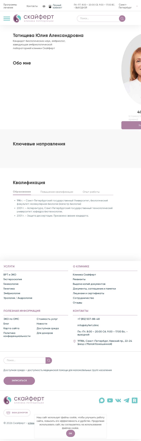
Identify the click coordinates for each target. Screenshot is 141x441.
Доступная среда (48, 330)
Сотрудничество (83, 300)
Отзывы (77, 305)
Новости (42, 326)
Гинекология (11, 286)
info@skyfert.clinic (88, 327)
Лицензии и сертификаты (88, 295)
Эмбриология (12, 295)
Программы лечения (10, 6)
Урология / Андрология (18, 300)
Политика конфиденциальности (17, 337)
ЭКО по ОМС (11, 321)
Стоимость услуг (47, 321)
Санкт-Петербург (125, 6)
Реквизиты (79, 281)
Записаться (19, 383)
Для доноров (45, 335)
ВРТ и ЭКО (10, 277)
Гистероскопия (13, 281)
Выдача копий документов (89, 286)
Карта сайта (11, 330)
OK (70, 433)
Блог (6, 326)
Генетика (9, 291)
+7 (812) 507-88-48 (89, 321)
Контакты (32, 6)
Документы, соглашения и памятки (94, 291)
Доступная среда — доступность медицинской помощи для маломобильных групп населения (58, 372)
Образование (22, 194)
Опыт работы (91, 194)
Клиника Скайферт (84, 277)
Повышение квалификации (57, 194)
